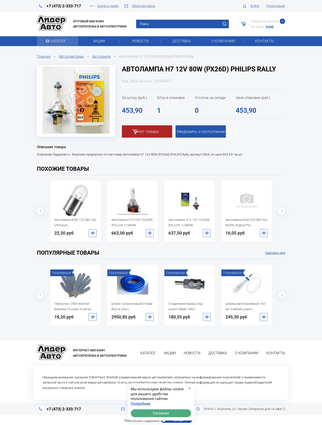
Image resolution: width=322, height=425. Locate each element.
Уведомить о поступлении (201, 131)
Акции (99, 41)
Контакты (264, 41)
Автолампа (101, 56)
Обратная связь (138, 6)
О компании (223, 41)
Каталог (57, 41)
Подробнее (140, 403)
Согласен (161, 413)
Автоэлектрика (71, 56)
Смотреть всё (275, 253)
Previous (40, 211)
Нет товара (148, 131)
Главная (44, 56)
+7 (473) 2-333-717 (64, 6)
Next (281, 211)
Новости (140, 41)
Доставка (182, 41)
